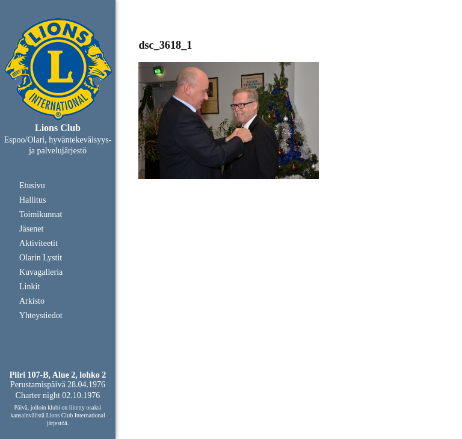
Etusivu (32, 185)
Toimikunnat (40, 214)
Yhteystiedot (41, 315)
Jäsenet (31, 228)
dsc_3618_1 (165, 45)
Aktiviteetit (38, 243)
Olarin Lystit (40, 257)
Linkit (29, 286)
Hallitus (32, 199)
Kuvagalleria (41, 272)
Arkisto (32, 300)
